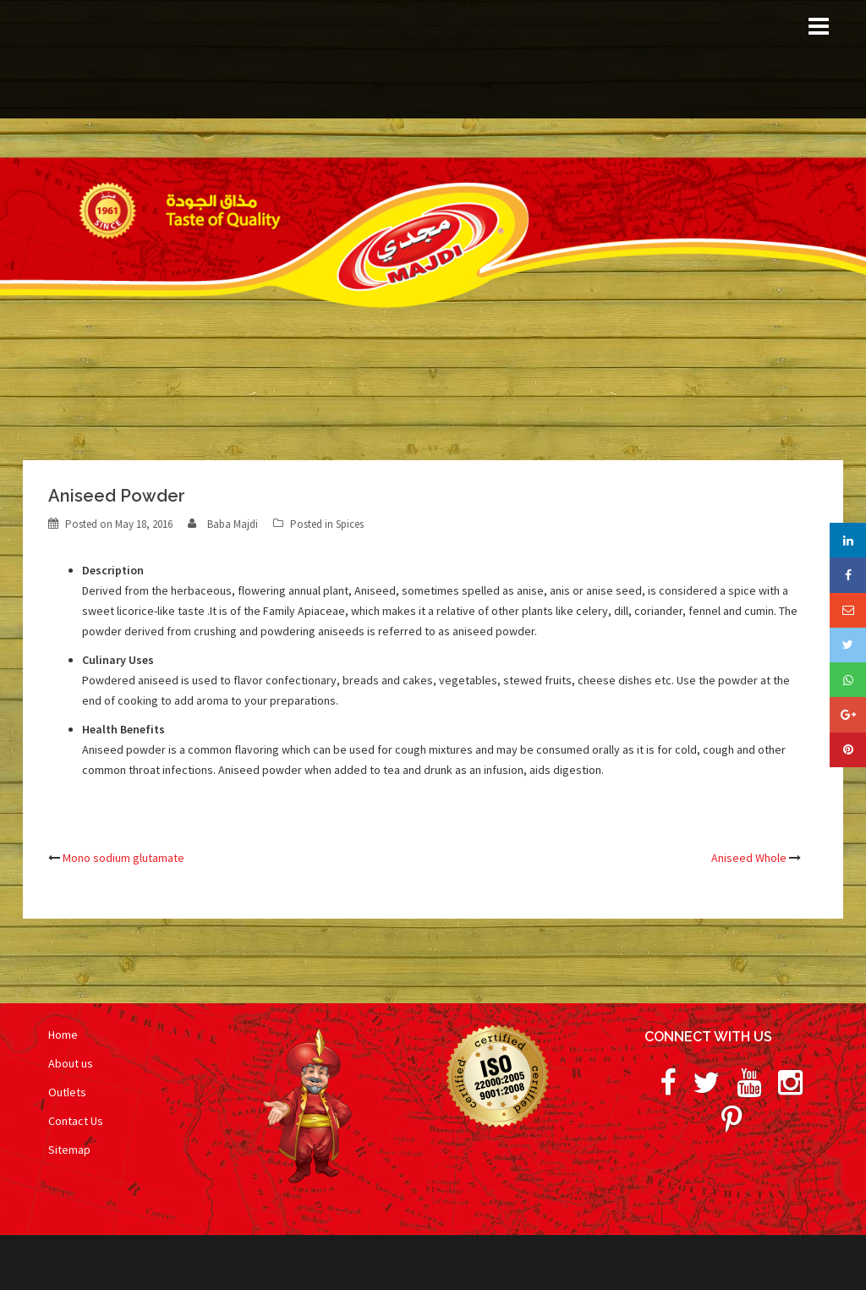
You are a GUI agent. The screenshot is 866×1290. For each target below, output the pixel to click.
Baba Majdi (232, 524)
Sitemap (69, 1149)
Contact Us (75, 1120)
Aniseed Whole (749, 857)
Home (63, 1034)
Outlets (67, 1092)
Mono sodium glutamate (123, 857)
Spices (350, 524)
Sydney (264, 1262)
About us (70, 1063)
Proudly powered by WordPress (117, 1262)
